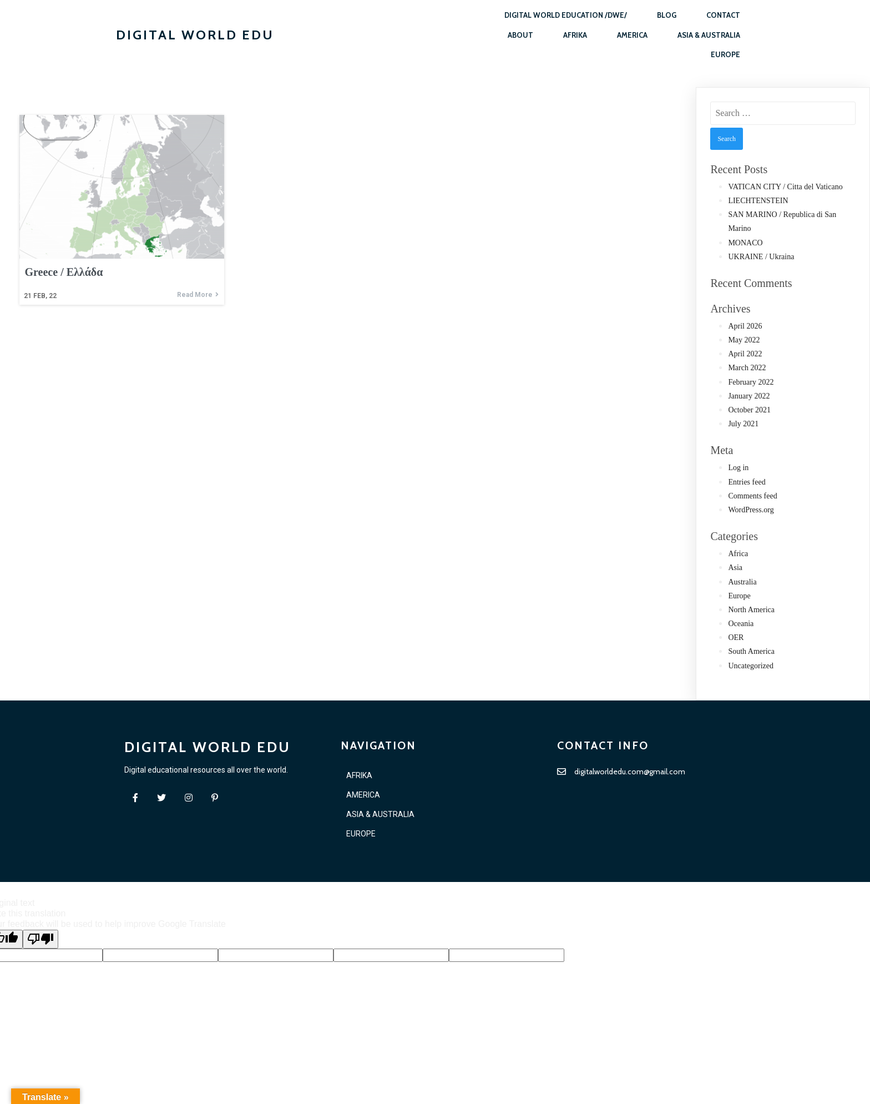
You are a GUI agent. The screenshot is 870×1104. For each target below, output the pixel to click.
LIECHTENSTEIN (758, 200)
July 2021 (743, 424)
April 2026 (745, 326)
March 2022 (747, 368)
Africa (738, 554)
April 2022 (745, 354)
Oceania (740, 623)
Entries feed (746, 482)
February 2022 (750, 382)
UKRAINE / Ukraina (761, 257)
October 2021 (749, 410)
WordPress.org (750, 510)
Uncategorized (750, 666)
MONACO (745, 243)
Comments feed (752, 496)
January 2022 (749, 396)
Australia (742, 582)
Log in (738, 467)
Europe (739, 596)
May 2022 (744, 340)
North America (751, 610)
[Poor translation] (40, 939)
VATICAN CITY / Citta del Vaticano (785, 187)
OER (735, 637)
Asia (735, 567)
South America (751, 651)
